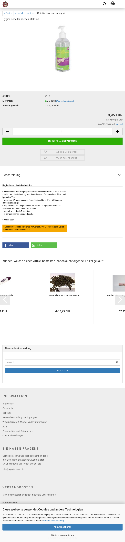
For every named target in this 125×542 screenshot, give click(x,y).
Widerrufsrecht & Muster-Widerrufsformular (24, 422)
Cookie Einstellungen (12, 435)
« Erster (8, 13)
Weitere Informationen (62, 535)
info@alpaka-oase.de (13, 469)
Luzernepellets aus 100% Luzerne (62, 295)
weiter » (30, 13)
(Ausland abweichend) (65, 101)
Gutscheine (8, 408)
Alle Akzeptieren (62, 527)
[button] (15, 245)
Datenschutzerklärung (53, 520)
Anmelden (62, 370)
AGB (4, 426)
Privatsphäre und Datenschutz (17, 431)
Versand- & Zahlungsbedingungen (19, 417)
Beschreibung (11, 175)
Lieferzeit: (7, 100)
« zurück (19, 13)
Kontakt (6, 413)
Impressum (8, 403)
